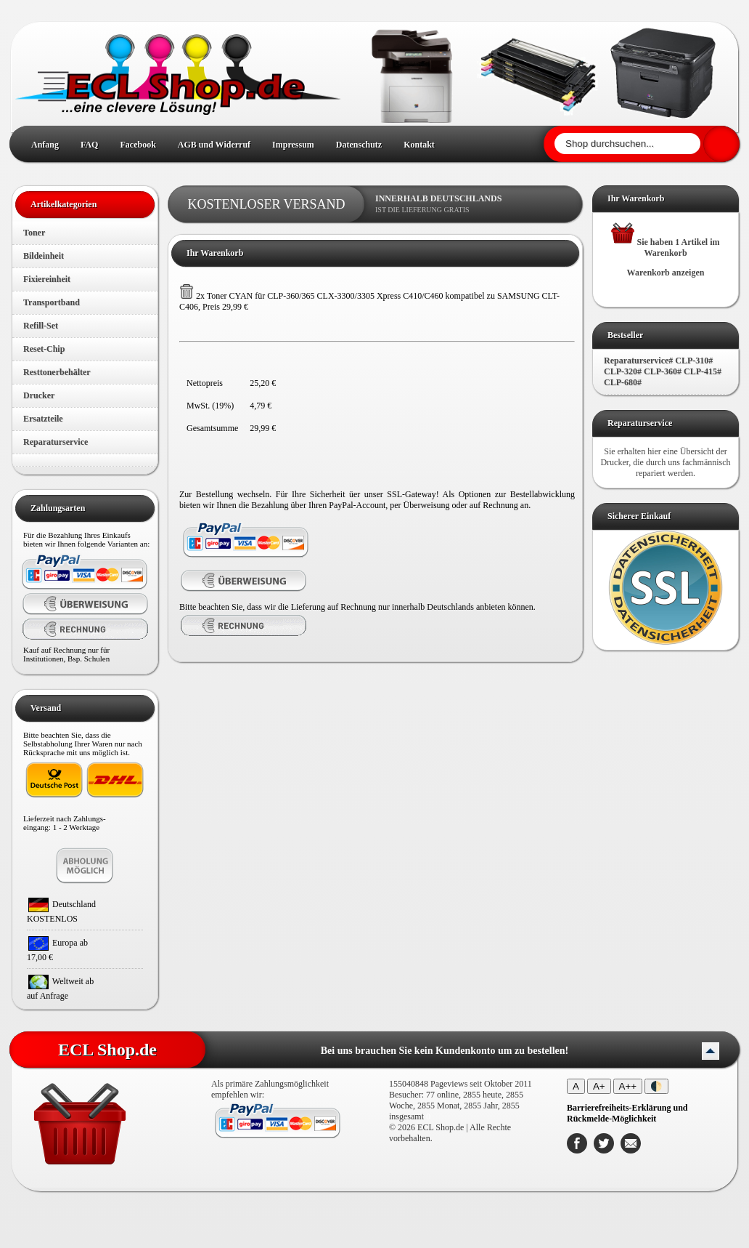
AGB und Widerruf (214, 145)
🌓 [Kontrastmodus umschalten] (656, 1086)
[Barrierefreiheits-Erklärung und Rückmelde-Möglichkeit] (627, 1113)
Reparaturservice (55, 442)
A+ (599, 1086)
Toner (34, 233)
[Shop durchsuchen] (627, 143)
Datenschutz (359, 145)
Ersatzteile (43, 419)
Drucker (38, 395)
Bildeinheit (43, 256)
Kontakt (419, 145)
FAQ (89, 145)
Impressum (293, 145)
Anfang (45, 145)
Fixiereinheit (46, 279)
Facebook (137, 145)
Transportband (51, 302)
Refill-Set (40, 326)
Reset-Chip (44, 349)
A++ (628, 1086)
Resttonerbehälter (57, 372)
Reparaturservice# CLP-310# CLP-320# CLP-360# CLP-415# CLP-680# (662, 371)
